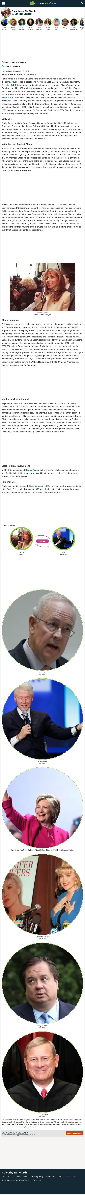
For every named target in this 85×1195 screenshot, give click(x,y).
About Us (5, 1177)
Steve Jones (35, 486)
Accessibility (50, 1177)
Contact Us (16, 1177)
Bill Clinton (16, 85)
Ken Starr (6, 97)
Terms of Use (71, 1177)
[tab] (42, 63)
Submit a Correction (74, 1133)
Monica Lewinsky (26, 91)
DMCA (60, 1177)
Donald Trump (32, 470)
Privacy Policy (37, 1177)
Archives (26, 1177)
